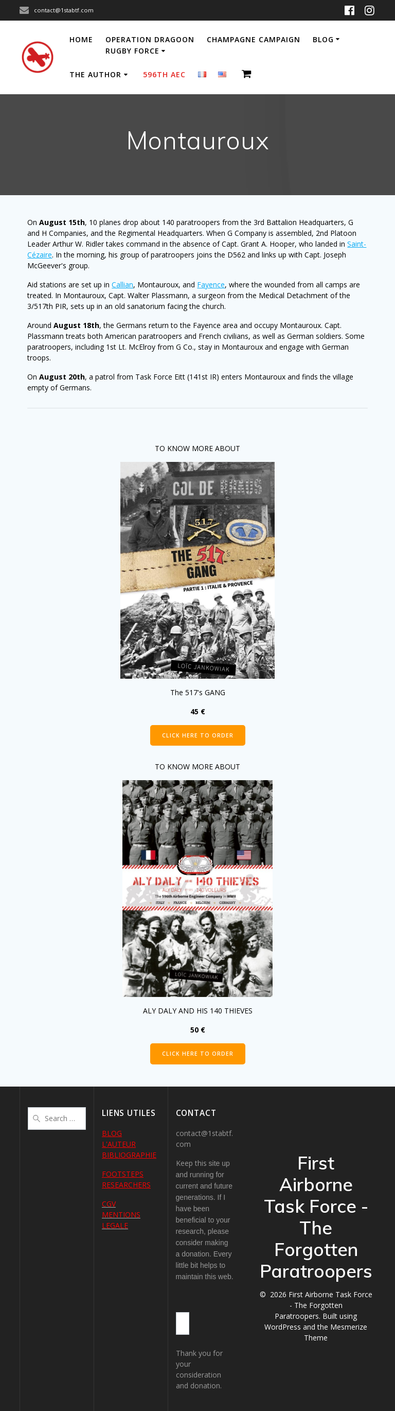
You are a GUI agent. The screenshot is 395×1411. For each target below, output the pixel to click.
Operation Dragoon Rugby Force (149, 45)
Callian (122, 284)
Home (81, 39)
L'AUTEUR (119, 1144)
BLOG (112, 1133)
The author (95, 74)
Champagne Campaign (253, 39)
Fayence (211, 284)
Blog (323, 39)
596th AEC (164, 74)
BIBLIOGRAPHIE (129, 1155)
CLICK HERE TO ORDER (198, 735)
